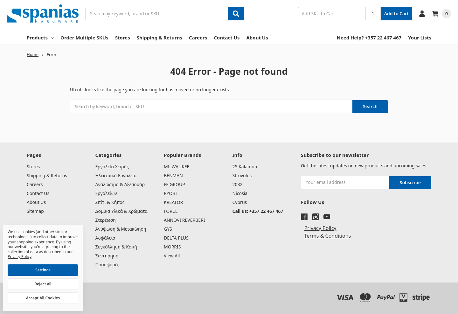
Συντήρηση (107, 255)
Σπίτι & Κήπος (110, 202)
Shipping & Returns (159, 37)
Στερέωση (105, 219)
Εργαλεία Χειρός (112, 166)
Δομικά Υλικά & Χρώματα (121, 210)
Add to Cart (396, 13)
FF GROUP (174, 184)
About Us (257, 37)
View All (172, 255)
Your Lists (419, 37)
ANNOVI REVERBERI (184, 219)
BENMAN (173, 175)
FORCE (171, 210)
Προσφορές (107, 264)
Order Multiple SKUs (84, 37)
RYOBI (170, 193)
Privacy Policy (320, 226)
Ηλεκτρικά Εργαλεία (116, 175)
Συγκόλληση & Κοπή (116, 246)
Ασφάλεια (105, 237)
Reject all (43, 284)
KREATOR (173, 202)
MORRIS (172, 246)
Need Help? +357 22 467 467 (369, 37)
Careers (198, 37)
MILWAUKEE (176, 166)
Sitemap (35, 210)
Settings (43, 270)
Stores (122, 37)
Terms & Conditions (327, 234)
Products (40, 37)
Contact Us (226, 37)
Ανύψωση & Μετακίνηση (120, 228)
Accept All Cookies (43, 298)
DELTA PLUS (176, 237)
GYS (168, 228)
